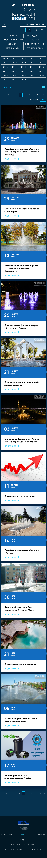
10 (43, 95)
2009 (23, 71)
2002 (41, 76)
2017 (41, 63)
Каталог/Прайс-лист (13, 849)
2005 (14, 76)
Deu (42, 30)
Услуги (35, 40)
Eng (35, 30)
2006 (5, 76)
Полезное (41, 834)
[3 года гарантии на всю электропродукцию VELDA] (23, 758)
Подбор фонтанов (34, 44)
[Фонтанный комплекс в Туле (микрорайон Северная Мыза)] (23, 590)
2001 (5, 80)
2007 (41, 71)
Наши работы (12, 36)
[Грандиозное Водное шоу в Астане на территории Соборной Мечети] (23, 422)
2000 (14, 80)
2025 (14, 58)
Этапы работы (12, 48)
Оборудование (34, 36)
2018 (32, 63)
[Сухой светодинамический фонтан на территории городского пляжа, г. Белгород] (23, 133)
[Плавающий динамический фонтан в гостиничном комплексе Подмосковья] (23, 250)
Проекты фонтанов (13, 40)
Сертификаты (37, 849)
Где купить (23, 839)
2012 (41, 67)
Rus (28, 30)
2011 (5, 71)
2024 (23, 58)
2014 (23, 67)
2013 (32, 67)
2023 (32, 58)
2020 (14, 63)
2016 (5, 67)
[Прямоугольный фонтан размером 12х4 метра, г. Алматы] (23, 308)
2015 (14, 67)
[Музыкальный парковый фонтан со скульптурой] (23, 192)
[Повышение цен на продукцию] (23, 478)
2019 (23, 63)
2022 (41, 58)
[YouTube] (23, 828)
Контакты (12, 44)
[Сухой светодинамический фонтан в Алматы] (23, 533)
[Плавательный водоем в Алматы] (23, 646)
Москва (33, 24)
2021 (5, 63)
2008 (32, 71)
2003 (32, 76)
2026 (5, 58)
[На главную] (23, 823)
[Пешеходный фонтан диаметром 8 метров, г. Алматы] (23, 365)
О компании (7, 834)
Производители (35, 48)
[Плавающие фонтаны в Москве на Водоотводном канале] (23, 701)
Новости (7, 87)
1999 (23, 80)
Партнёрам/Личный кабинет (23, 844)
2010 (14, 71)
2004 (23, 76)
